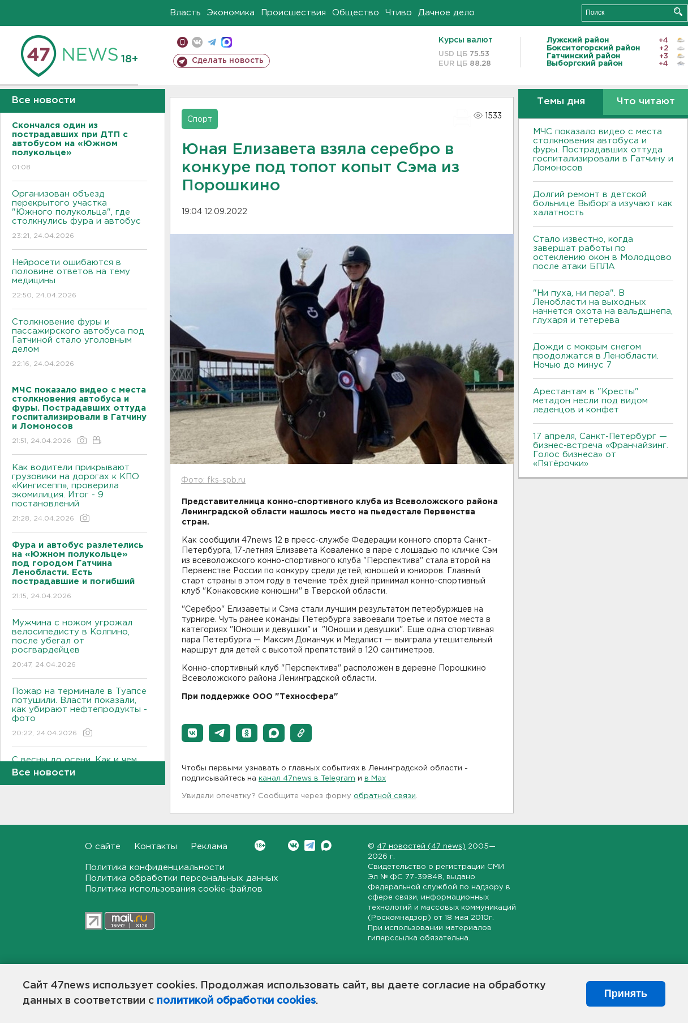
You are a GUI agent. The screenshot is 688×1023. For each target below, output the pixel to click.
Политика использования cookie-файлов (174, 889)
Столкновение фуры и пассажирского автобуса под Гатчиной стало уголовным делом (79, 343)
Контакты (155, 846)
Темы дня (561, 101)
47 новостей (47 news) (421, 846)
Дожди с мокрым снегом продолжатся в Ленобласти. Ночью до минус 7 (596, 356)
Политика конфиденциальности (155, 867)
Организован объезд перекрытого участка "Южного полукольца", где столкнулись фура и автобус (79, 215)
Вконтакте (260, 845)
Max (326, 845)
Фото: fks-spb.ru (213, 480)
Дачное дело (446, 12)
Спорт (199, 119)
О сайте (103, 846)
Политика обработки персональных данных (181, 878)
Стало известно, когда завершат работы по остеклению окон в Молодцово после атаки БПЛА (602, 253)
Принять (625, 993)
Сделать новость (228, 60)
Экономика (231, 12)
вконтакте (197, 42)
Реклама (209, 846)
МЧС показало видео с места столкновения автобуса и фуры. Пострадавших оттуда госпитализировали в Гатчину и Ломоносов (603, 150)
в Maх (375, 778)
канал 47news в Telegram (307, 778)
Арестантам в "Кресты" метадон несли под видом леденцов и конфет (590, 401)
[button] (192, 733)
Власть (185, 12)
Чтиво (398, 12)
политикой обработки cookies (236, 1000)
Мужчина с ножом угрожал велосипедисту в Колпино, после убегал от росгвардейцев (79, 644)
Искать (678, 11)
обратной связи (385, 796)
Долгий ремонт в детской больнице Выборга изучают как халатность (602, 203)
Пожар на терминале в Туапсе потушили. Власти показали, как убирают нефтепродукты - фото (79, 713)
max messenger (226, 42)
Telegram (309, 845)
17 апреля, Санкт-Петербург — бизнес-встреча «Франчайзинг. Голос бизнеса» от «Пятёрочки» (600, 450)
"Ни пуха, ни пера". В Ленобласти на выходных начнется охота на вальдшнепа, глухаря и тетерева (603, 306)
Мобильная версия (182, 42)
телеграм (212, 42)
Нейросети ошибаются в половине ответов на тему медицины (79, 279)
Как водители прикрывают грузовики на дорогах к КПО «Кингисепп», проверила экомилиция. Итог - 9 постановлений (79, 493)
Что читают (646, 101)
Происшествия (293, 12)
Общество (355, 12)
